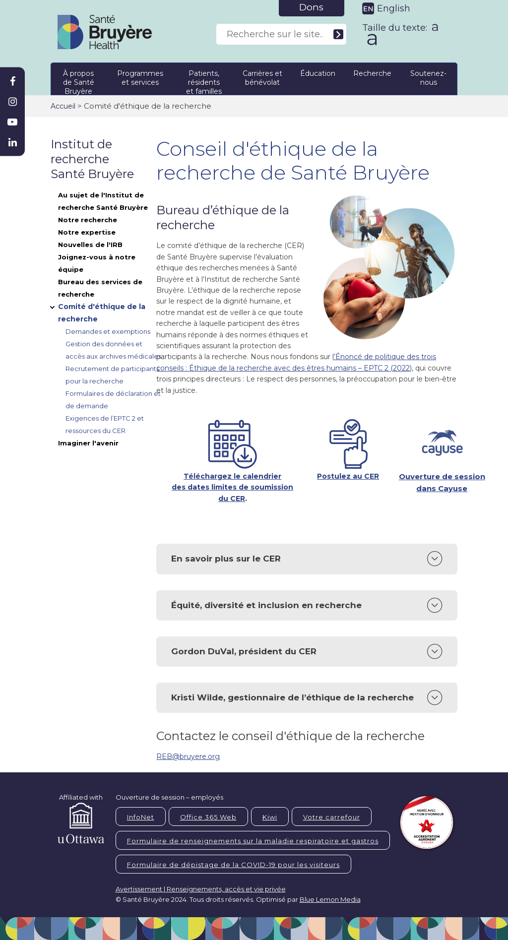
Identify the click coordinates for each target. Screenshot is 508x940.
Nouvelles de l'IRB (90, 245)
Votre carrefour (331, 817)
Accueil (63, 106)
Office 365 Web (208, 817)
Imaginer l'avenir (88, 443)
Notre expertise (87, 232)
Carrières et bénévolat (262, 78)
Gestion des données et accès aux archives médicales (113, 350)
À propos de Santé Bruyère (78, 80)
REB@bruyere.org (188, 756)
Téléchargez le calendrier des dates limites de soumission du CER (232, 487)
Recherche (372, 73)
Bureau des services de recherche (100, 288)
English (393, 8)
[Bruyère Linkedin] (12, 142)
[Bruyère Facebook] (12, 81)
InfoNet (140, 817)
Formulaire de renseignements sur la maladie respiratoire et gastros (253, 841)
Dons (311, 7)
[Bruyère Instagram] (12, 102)
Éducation (317, 73)
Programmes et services (140, 78)
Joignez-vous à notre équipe (96, 263)
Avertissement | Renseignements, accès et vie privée (201, 889)
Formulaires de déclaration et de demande (113, 399)
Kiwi (269, 817)
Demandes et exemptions (107, 331)
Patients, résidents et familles (204, 80)
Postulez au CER (348, 476)
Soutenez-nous (428, 78)
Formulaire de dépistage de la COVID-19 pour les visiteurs (233, 865)
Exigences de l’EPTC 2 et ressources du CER (104, 424)
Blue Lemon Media (330, 899)
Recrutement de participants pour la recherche (112, 375)
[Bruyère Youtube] (12, 122)
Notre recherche (87, 220)
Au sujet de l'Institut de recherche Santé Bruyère (103, 201)
